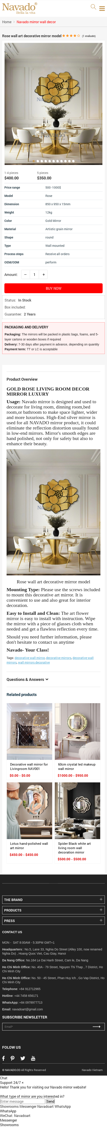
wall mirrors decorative (34, 662)
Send (50, 1101)
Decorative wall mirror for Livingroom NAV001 (29, 766)
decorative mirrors (58, 658)
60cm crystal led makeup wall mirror (77, 766)
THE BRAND (13, 899)
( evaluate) (89, 36)
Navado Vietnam (92, 1070)
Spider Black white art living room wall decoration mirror (74, 847)
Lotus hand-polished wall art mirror (29, 845)
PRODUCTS (12, 910)
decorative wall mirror (30, 658)
